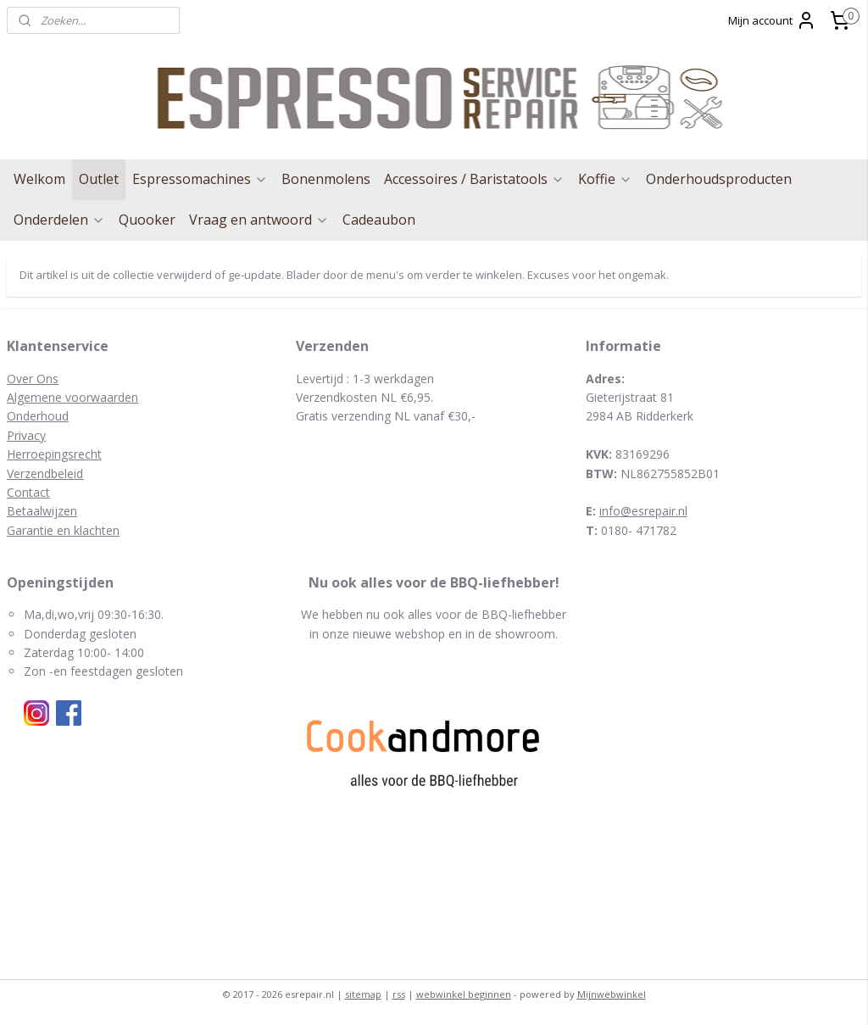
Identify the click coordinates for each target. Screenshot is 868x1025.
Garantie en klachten (63, 530)
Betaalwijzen (42, 511)
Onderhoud (38, 416)
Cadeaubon (378, 219)
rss (398, 994)
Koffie (605, 179)
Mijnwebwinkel (611, 994)
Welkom (39, 179)
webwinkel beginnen (463, 994)
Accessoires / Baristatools (474, 179)
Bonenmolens (325, 179)
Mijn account (772, 20)
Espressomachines (200, 179)
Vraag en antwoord (259, 219)
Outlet (99, 179)
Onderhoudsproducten (719, 179)
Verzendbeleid (45, 473)
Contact (28, 492)
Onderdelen (59, 219)
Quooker (147, 219)
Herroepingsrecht (54, 454)
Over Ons (32, 378)
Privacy (26, 435)
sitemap (363, 994)
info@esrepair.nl (643, 511)
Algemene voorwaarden (72, 397)
